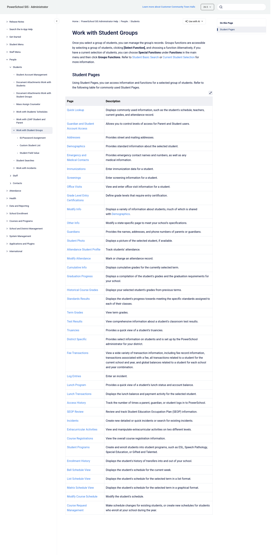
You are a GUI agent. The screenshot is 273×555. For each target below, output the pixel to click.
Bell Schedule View (79, 470)
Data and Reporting (19, 206)
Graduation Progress (80, 276)
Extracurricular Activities (82, 429)
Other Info (73, 223)
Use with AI (194, 21)
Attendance (15, 190)
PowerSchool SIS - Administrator (27, 7)
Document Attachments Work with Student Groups (33, 95)
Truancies (73, 330)
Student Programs (78, 447)
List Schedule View (79, 478)
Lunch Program (76, 385)
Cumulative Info (77, 267)
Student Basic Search (145, 57)
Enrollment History (78, 461)
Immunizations (76, 169)
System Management (20, 236)
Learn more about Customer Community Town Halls (168, 6)
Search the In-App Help (21, 29)
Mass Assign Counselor (28, 104)
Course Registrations (80, 438)
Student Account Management (31, 74)
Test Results (74, 321)
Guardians (73, 231)
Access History (76, 402)
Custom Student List (30, 145)
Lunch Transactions (79, 394)
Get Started (15, 37)
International (15, 251)
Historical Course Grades (82, 290)
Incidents (72, 420)
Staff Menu (15, 52)
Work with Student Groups (29, 130)
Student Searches (25, 160)
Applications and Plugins (22, 243)
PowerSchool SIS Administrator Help (99, 21)
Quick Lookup (75, 110)
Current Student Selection (179, 57)
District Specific (76, 339)
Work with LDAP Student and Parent (30, 121)
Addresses (73, 137)
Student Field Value (29, 153)
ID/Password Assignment (33, 138)
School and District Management (26, 228)
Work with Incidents (26, 168)
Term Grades (75, 312)
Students (17, 67)
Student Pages (227, 29)
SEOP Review (75, 411)
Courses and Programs (21, 221)
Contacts (17, 183)
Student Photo (76, 240)
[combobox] (241, 7)
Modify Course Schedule (82, 496)
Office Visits (74, 186)
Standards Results (78, 298)
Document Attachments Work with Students (33, 84)
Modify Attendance (79, 258)
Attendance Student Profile (83, 249)
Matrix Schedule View (80, 487)
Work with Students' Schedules (31, 111)
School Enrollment (18, 213)
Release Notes (16, 21)
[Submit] (221, 7)
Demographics (76, 146)
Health (12, 198)
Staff (15, 175)
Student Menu (16, 44)
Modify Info (74, 209)
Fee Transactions (77, 353)
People (13, 59)
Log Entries (74, 376)
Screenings (74, 177)
